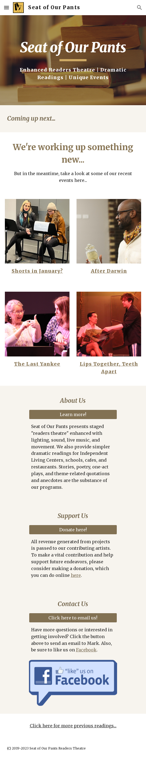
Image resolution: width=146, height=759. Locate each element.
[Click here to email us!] (73, 617)
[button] (6, 7)
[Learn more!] (73, 414)
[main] (73, 60)
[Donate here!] (73, 529)
